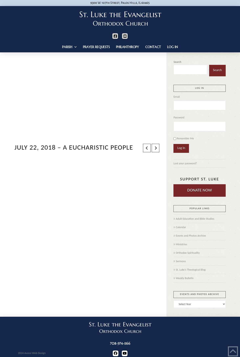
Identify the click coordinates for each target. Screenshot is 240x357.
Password (178, 117)
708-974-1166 (120, 343)
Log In (181, 148)
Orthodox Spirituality (186, 253)
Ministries (180, 244)
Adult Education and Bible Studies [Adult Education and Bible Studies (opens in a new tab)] (193, 218)
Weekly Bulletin (183, 278)
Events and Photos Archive (189, 235)
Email (176, 96)
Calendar (179, 227)
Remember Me (185, 138)
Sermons (179, 261)
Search (177, 62)
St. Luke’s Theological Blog (189, 269)
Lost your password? (185, 163)
